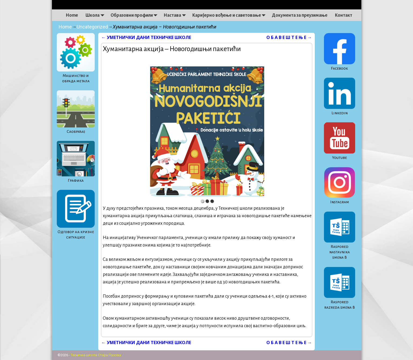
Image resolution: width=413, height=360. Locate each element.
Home (72, 15)
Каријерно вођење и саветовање (230, 15)
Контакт (343, 15)
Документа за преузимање (299, 15)
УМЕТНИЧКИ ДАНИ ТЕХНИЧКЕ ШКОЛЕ (146, 37)
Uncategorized (92, 27)
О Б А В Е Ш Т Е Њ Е (289, 37)
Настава (176, 15)
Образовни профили (135, 15)
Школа (96, 15)
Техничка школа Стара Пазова (96, 355)
